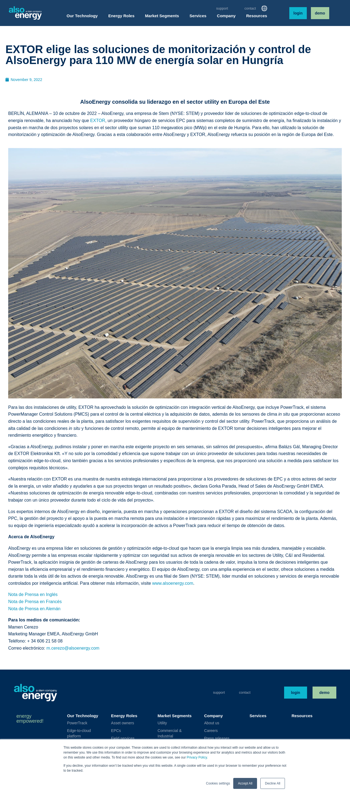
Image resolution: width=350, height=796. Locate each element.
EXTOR (97, 120)
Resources (302, 715)
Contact (250, 8)
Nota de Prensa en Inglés (33, 594)
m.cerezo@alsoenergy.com (73, 648)
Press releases (217, 738)
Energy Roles (124, 715)
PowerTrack (77, 723)
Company (213, 715)
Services (258, 715)
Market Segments (174, 715)
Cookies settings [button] (218, 783)
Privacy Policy (197, 757)
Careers (211, 730)
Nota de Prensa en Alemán (34, 608)
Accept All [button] (245, 783)
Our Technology (82, 715)
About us (211, 723)
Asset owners (122, 723)
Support (222, 8)
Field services (123, 738)
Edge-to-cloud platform (79, 733)
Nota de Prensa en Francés (35, 601)
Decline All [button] (272, 783)
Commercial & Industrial (170, 733)
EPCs (116, 730)
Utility (162, 723)
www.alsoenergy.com (172, 583)
